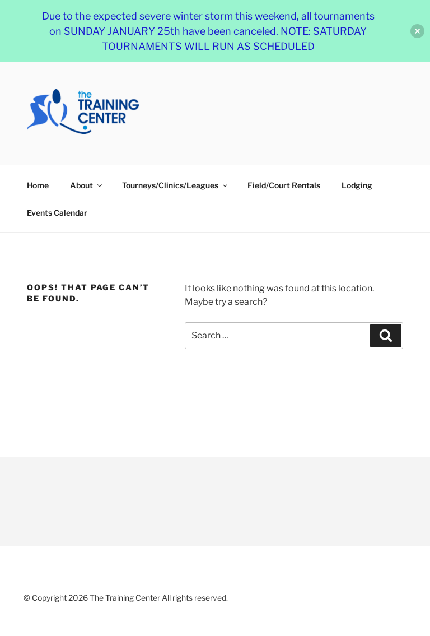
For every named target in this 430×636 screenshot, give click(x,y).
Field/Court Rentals (283, 185)
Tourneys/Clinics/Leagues (175, 185)
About (87, 185)
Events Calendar (57, 212)
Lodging (357, 185)
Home (38, 185)
